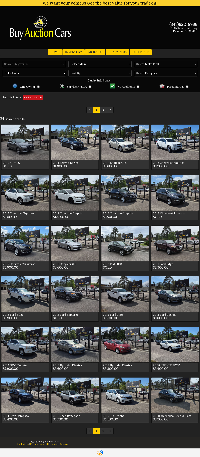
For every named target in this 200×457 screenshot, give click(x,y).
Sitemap (64, 444)
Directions (52, 444)
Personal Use (173, 86)
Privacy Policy (38, 444)
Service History (75, 86)
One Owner (26, 86)
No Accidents (124, 86)
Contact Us (23, 444)
